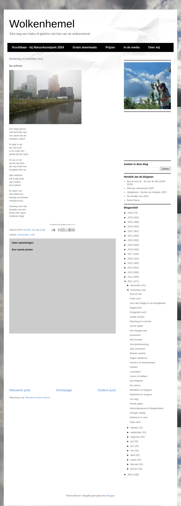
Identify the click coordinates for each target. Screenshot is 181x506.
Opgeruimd (135, 307)
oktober (134, 427)
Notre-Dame (133, 200)
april (132, 455)
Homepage (64, 390)
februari (134, 464)
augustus (135, 436)
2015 (130, 263)
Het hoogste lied (138, 330)
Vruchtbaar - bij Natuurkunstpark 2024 (38, 47)
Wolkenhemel (42, 24)
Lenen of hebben (138, 376)
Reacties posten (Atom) (37, 397)
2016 (130, 258)
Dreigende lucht (138, 312)
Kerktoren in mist (138, 417)
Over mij (154, 47)
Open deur (135, 422)
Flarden (134, 367)
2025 (130, 217)
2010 (130, 474)
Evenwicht (135, 335)
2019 (130, 245)
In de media (132, 47)
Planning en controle (140, 321)
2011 (130, 281)
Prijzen (110, 47)
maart (133, 459)
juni (132, 446)
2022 (130, 231)
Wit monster (136, 339)
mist (33, 234)
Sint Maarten (136, 380)
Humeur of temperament (142, 362)
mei (132, 450)
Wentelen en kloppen (141, 390)
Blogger (111, 495)
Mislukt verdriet (137, 353)
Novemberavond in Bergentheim (146, 408)
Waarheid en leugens (141, 394)
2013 (130, 272)
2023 (130, 226)
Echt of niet (135, 294)
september (136, 432)
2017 (130, 254)
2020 (130, 240)
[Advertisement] (62, 360)
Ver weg (134, 399)
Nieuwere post (19, 390)
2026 (130, 212)
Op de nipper (136, 326)
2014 (130, 267)
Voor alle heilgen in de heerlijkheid (147, 303)
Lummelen (135, 371)
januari (134, 468)
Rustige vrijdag (137, 412)
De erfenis (135, 385)
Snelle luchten (137, 317)
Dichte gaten (136, 403)
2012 (130, 276)
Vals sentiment (137, 348)
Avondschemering (139, 344)
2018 (130, 249)
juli (132, 441)
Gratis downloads (85, 47)
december (135, 285)
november (135, 290)
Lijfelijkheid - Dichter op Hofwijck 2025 (146, 192)
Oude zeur (135, 298)
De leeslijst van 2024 (137, 196)
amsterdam (23, 234)
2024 (130, 222)
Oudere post (107, 390)
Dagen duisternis (138, 358)
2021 (130, 235)
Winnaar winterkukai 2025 (140, 188)
